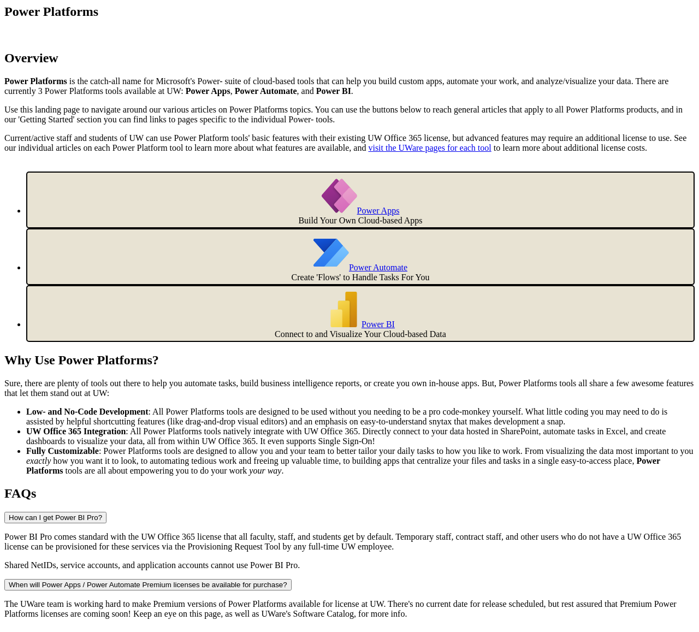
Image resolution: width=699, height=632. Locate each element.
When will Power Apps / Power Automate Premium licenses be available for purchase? (148, 585)
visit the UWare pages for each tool (429, 147)
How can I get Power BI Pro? (55, 517)
